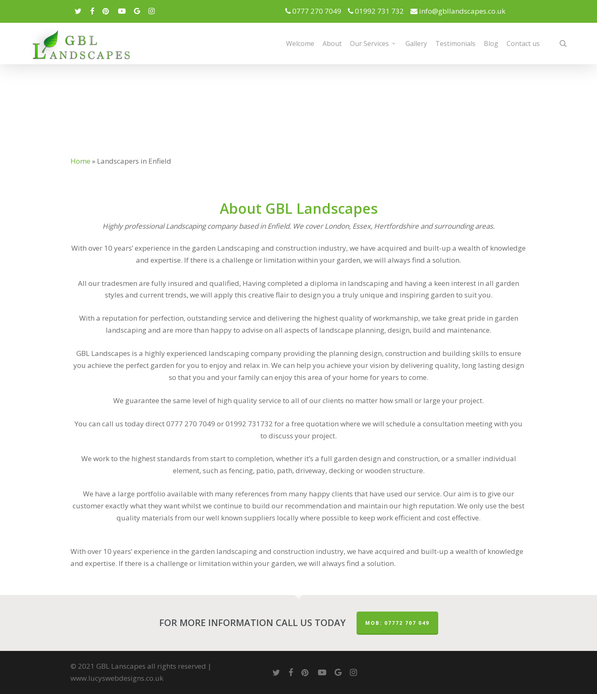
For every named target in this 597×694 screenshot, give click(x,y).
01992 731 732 (378, 11)
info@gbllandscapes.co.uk (457, 11)
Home (80, 161)
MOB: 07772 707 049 (397, 622)
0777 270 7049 (315, 11)
